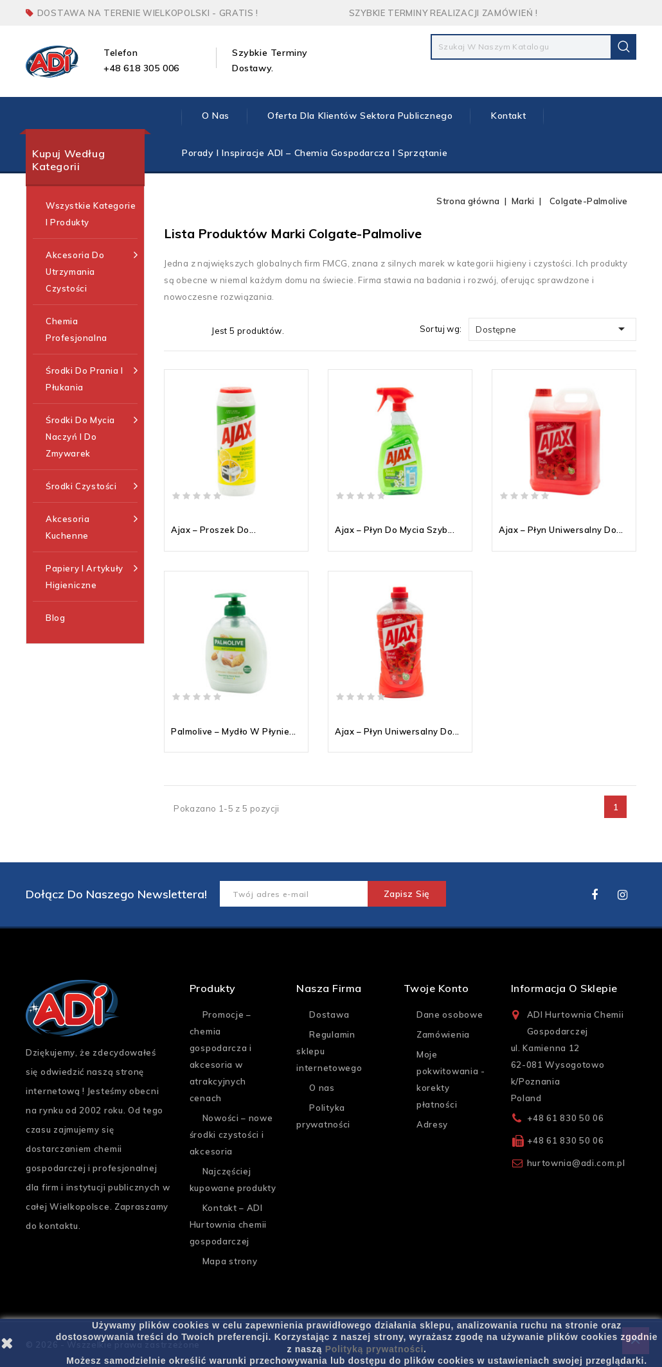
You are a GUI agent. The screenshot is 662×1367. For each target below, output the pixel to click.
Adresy (432, 1124)
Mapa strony (230, 1261)
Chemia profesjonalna (76, 329)
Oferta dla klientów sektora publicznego (359, 115)
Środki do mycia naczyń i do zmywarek (92, 435)
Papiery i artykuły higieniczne (92, 575)
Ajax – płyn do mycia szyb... (394, 530)
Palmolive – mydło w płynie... (233, 731)
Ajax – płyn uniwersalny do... (561, 530)
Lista (193, 330)
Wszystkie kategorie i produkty (91, 213)
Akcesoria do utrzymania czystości (92, 270)
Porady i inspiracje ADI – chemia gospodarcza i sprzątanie (314, 153)
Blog (55, 618)
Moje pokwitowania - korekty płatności (450, 1079)
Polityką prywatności (374, 1349)
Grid (173, 330)
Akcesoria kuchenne (92, 525)
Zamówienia (443, 1034)
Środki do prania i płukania (92, 377)
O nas (215, 115)
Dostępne (552, 328)
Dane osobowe (449, 1014)
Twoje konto (436, 988)
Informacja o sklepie (564, 988)
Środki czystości (92, 486)
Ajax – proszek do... (213, 530)
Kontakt (508, 115)
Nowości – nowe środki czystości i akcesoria (231, 1134)
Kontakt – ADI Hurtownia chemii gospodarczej (228, 1224)
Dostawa (329, 1014)
